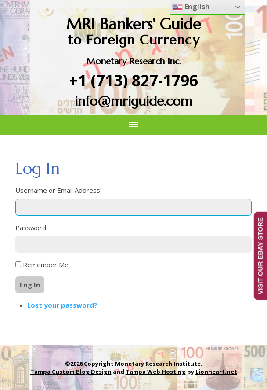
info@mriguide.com (133, 101)
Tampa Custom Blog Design (71, 371)
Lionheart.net (216, 371)
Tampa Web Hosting (156, 371)
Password (30, 227)
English (190, 7)
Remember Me (46, 264)
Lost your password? (62, 305)
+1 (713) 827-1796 (133, 80)
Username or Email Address (57, 190)
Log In (30, 284)
